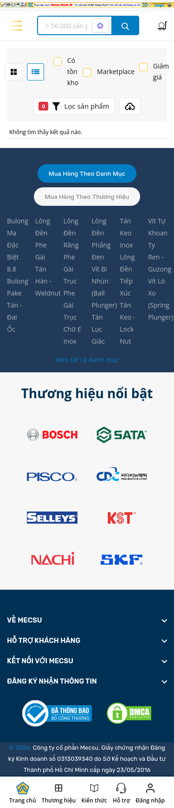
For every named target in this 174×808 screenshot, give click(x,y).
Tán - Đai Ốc (14, 317)
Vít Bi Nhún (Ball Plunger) (100, 287)
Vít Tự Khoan (157, 226)
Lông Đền (42, 226)
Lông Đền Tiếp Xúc (127, 275)
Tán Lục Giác (97, 329)
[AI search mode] (100, 25)
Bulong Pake (16, 287)
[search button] (125, 25)
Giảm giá (161, 71)
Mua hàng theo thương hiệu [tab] (87, 196)
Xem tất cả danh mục (87, 359)
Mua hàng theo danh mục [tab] (87, 173)
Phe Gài (41, 251)
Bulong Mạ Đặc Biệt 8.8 (16, 244)
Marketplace (116, 71)
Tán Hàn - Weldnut (44, 281)
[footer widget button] (87, 620)
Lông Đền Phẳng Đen (100, 238)
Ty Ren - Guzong (157, 257)
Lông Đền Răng (71, 232)
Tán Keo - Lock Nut (127, 323)
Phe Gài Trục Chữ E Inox (72, 317)
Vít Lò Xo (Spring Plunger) (157, 299)
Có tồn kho (72, 71)
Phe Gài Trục (70, 269)
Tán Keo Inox (126, 232)
